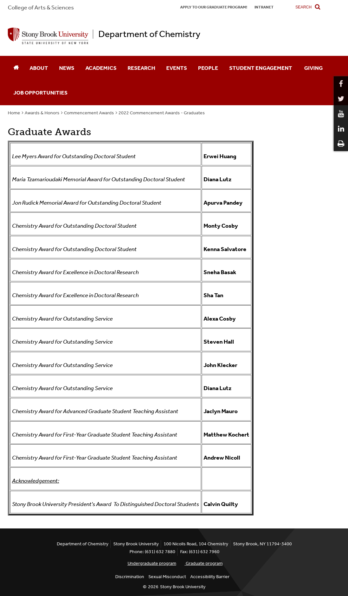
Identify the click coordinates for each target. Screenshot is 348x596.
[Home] (16, 68)
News (66, 68)
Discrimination (129, 576)
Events (176, 68)
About (39, 68)
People (208, 68)
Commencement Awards (89, 113)
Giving (313, 68)
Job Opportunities (40, 92)
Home (14, 113)
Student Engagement (261, 68)
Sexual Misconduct (167, 576)
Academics (101, 68)
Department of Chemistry (149, 34)
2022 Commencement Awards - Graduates (161, 113)
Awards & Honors (42, 113)
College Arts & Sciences (41, 7)
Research (141, 68)
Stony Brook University (182, 587)
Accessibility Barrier (210, 576)
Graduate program (204, 563)
